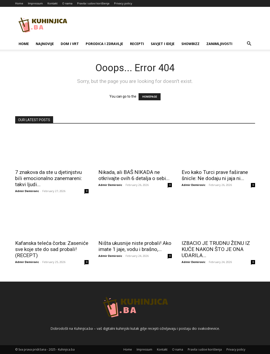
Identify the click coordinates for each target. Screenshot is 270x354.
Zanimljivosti (219, 43)
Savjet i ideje (163, 43)
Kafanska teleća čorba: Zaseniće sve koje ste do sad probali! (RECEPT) (51, 249)
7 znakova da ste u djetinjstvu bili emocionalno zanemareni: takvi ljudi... (48, 178)
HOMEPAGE (149, 96)
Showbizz (190, 43)
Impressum (35, 3)
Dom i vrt (70, 43)
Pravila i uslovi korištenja (93, 3)
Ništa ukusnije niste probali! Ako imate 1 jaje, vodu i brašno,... (134, 246)
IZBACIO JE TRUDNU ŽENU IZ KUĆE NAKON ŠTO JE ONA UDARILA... (216, 249)
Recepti (137, 43)
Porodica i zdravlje (104, 43)
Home (19, 3)
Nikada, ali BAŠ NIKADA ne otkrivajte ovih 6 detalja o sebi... (134, 175)
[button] (249, 44)
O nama (67, 3)
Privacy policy (123, 3)
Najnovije (45, 43)
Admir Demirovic (27, 191)
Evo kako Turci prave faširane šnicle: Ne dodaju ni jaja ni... (215, 175)
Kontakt (52, 3)
